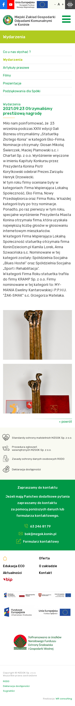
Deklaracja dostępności (26, 469)
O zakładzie (48, 566)
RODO (6, 681)
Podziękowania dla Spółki (21, 91)
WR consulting (64, 698)
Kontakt (45, 573)
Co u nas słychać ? (17, 52)
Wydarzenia (12, 60)
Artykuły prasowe (16, 68)
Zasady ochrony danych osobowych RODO (38, 458)
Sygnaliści (9, 690)
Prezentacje (12, 83)
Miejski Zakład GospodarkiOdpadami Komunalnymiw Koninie (35, 20)
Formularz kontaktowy (41, 541)
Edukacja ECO (13, 566)
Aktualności (12, 573)
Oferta (44, 558)
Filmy (7, 75)
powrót (66, 422)
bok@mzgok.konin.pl (40, 534)
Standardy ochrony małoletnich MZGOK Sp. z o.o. (42, 437)
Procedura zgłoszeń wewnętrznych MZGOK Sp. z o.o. (31, 448)
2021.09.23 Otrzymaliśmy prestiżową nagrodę (27, 111)
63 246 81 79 (40, 526)
